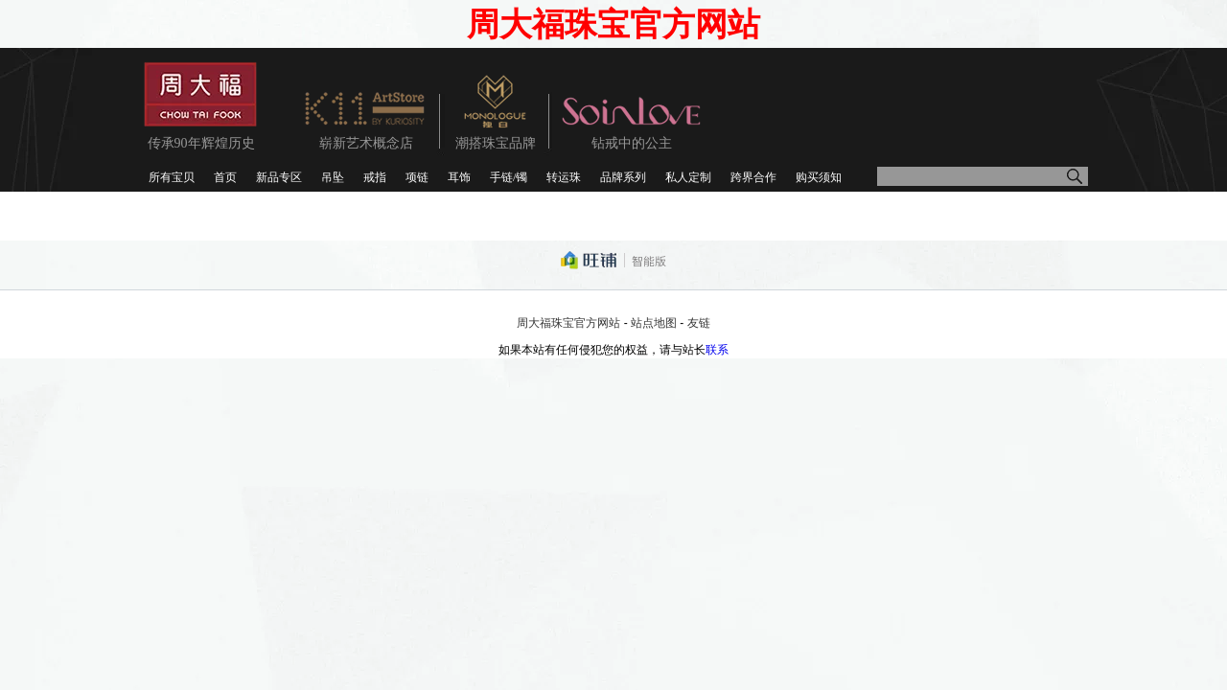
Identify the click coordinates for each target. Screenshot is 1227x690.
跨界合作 (753, 177)
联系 (717, 349)
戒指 (374, 177)
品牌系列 (623, 177)
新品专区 (279, 177)
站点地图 (654, 323)
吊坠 (332, 177)
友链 (698, 323)
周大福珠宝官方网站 (568, 323)
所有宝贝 (172, 177)
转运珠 (563, 177)
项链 (416, 177)
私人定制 (688, 177)
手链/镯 (508, 177)
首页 (225, 177)
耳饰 (459, 177)
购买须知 (819, 177)
